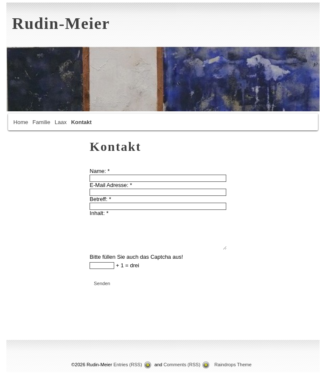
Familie (42, 122)
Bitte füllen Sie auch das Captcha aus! (136, 257)
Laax (61, 122)
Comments (181, 364)
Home (21, 122)
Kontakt (81, 122)
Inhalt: (99, 213)
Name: (100, 171)
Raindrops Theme (233, 364)
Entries (127, 364)
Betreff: (100, 199)
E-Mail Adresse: (111, 185)
